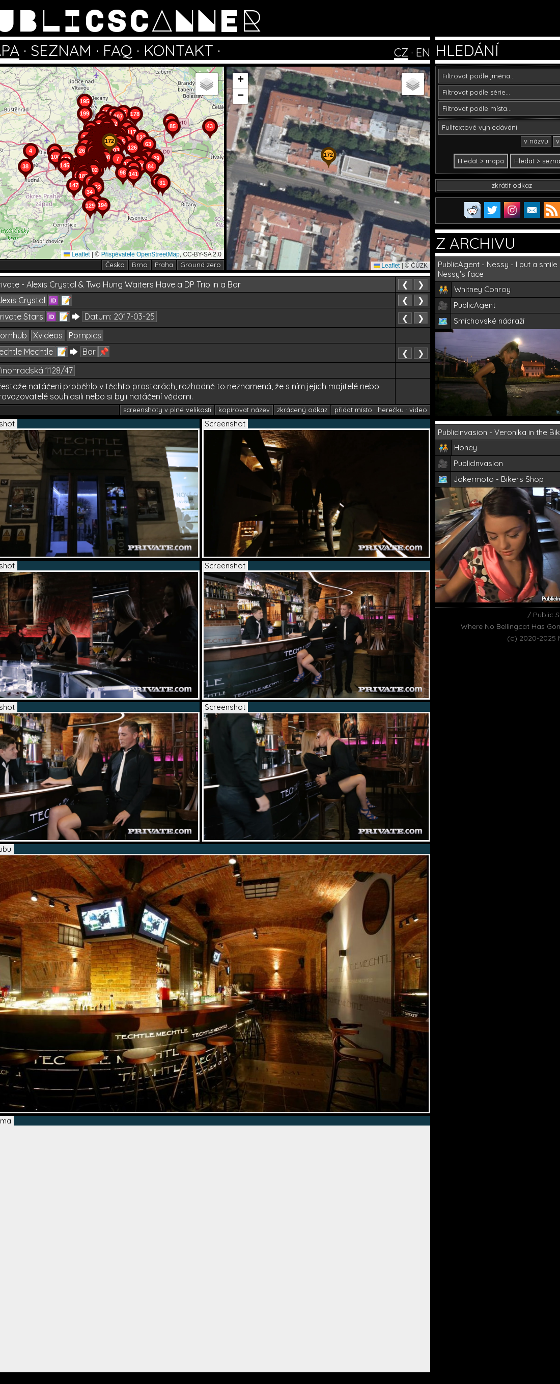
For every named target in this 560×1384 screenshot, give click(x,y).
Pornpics (85, 335)
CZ (401, 52)
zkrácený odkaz (302, 410)
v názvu (536, 141)
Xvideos (48, 335)
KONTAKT (178, 50)
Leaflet (77, 254)
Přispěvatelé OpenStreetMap (140, 254)
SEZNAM (61, 50)
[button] (162, 196)
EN (423, 52)
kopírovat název (244, 410)
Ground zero (200, 265)
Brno (140, 265)
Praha (164, 265)
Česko (115, 265)
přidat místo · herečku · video (380, 410)
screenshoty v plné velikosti (167, 410)
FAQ (117, 50)
